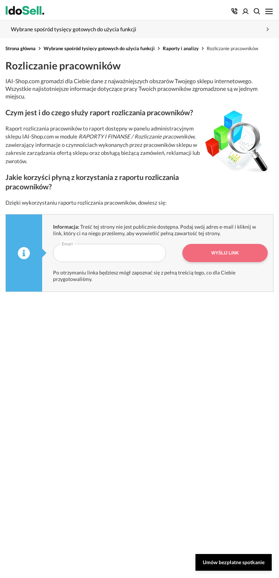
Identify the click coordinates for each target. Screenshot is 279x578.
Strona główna (20, 48)
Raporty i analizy (181, 48)
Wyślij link (225, 253)
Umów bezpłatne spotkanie (233, 562)
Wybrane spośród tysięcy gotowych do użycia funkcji (99, 48)
